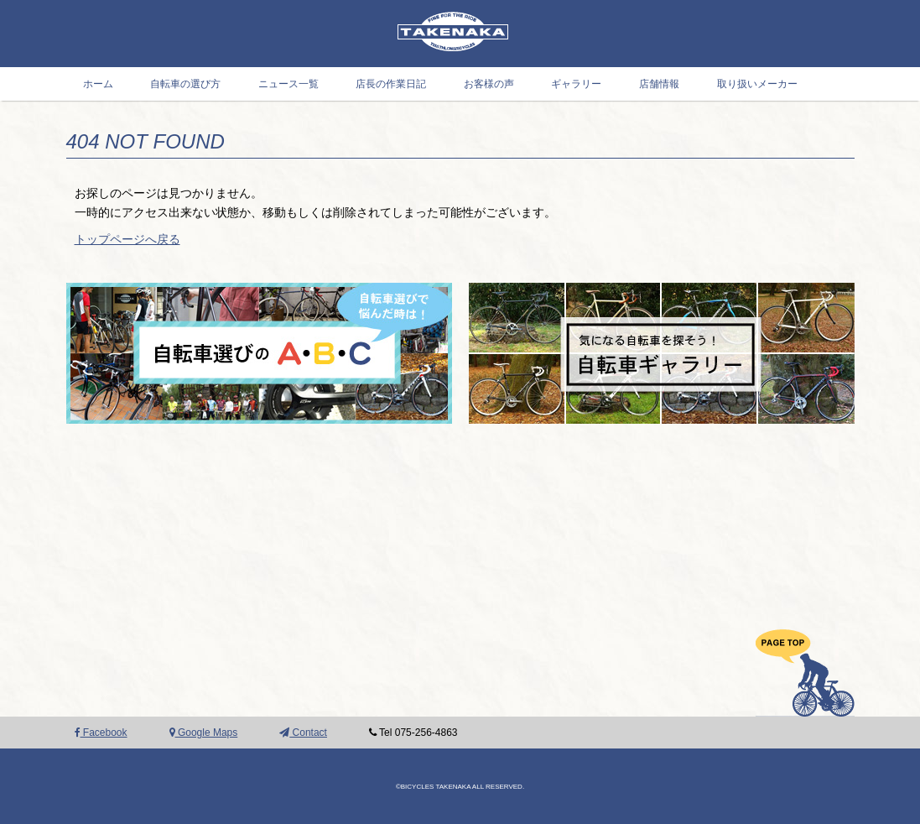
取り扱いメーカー (757, 84)
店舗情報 (659, 84)
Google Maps (203, 732)
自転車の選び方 (185, 84)
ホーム (98, 84)
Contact (303, 732)
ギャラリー (576, 84)
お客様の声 (489, 84)
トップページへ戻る (127, 239)
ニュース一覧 (288, 84)
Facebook (101, 732)
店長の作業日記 (391, 84)
